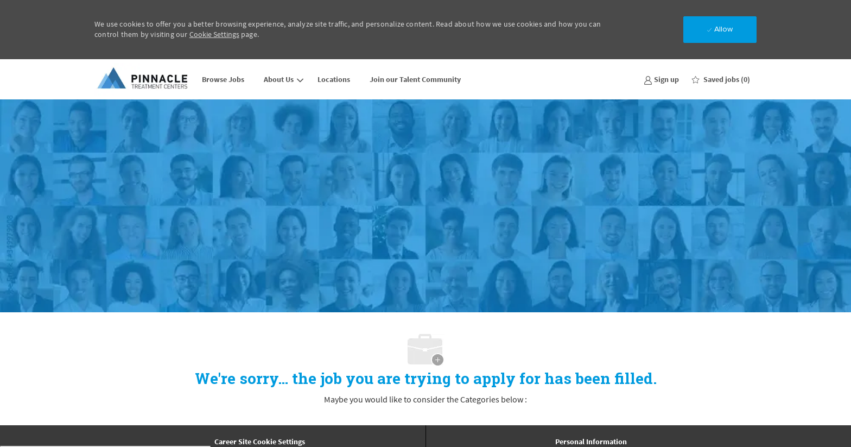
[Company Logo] (143, 79)
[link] (661, 79)
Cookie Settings (214, 34)
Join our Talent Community (415, 79)
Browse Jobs (223, 79)
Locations (333, 79)
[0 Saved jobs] (721, 79)
